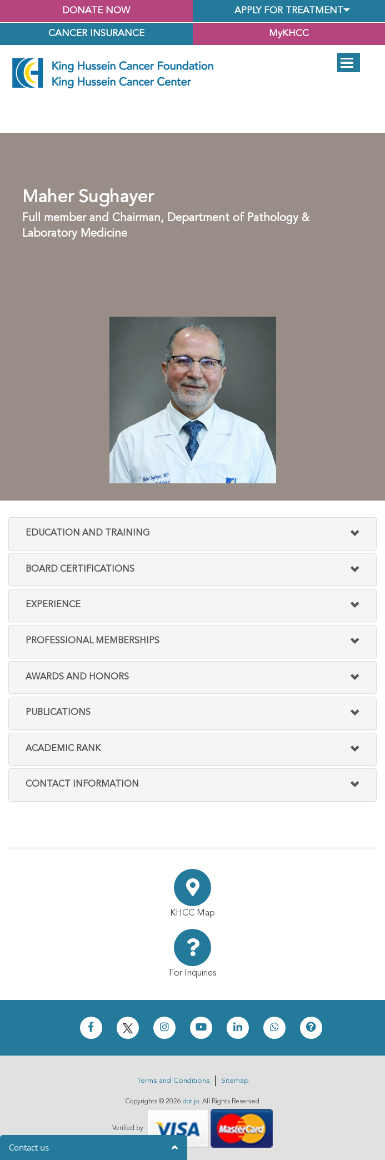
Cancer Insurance (96, 33)
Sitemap (234, 1080)
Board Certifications (80, 569)
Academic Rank (63, 748)
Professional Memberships (92, 641)
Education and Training (87, 533)
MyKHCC (289, 33)
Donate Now (96, 11)
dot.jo (191, 1101)
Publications (58, 712)
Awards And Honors (77, 677)
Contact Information (82, 784)
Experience (53, 605)
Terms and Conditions (173, 1080)
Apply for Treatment (288, 11)
